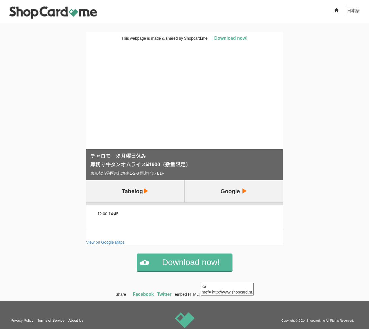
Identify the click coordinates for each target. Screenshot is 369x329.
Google (234, 191)
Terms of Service (50, 320)
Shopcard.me (316, 320)
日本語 (353, 10)
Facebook (143, 294)
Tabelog (135, 191)
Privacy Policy (22, 320)
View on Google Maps (105, 242)
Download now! (230, 38)
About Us (75, 320)
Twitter (164, 294)
